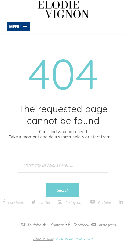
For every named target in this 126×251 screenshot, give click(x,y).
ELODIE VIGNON (43, 238)
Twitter (44, 202)
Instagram (73, 202)
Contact (53, 225)
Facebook (16, 202)
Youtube (104, 202)
